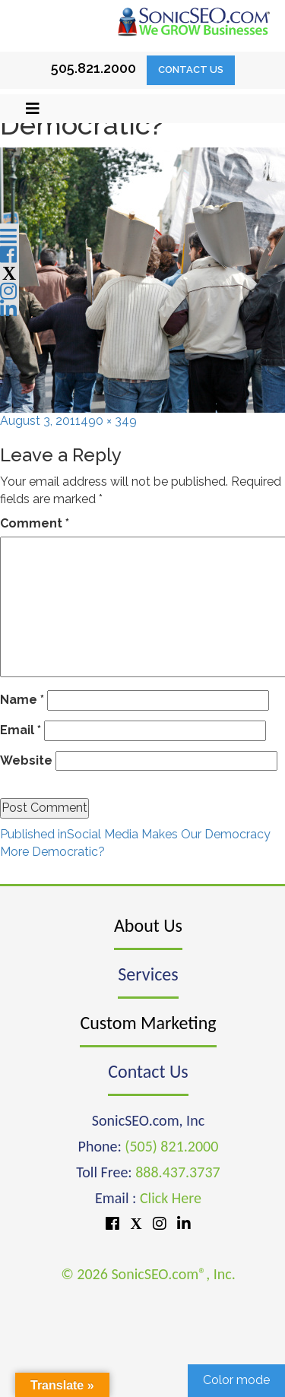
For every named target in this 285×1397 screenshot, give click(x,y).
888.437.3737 (177, 1172)
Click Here (170, 1198)
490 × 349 (109, 420)
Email (20, 730)
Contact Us (190, 69)
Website (26, 760)
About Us (148, 925)
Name (22, 699)
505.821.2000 (93, 68)
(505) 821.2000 (171, 1146)
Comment (34, 523)
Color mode (236, 1380)
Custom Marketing (148, 1023)
